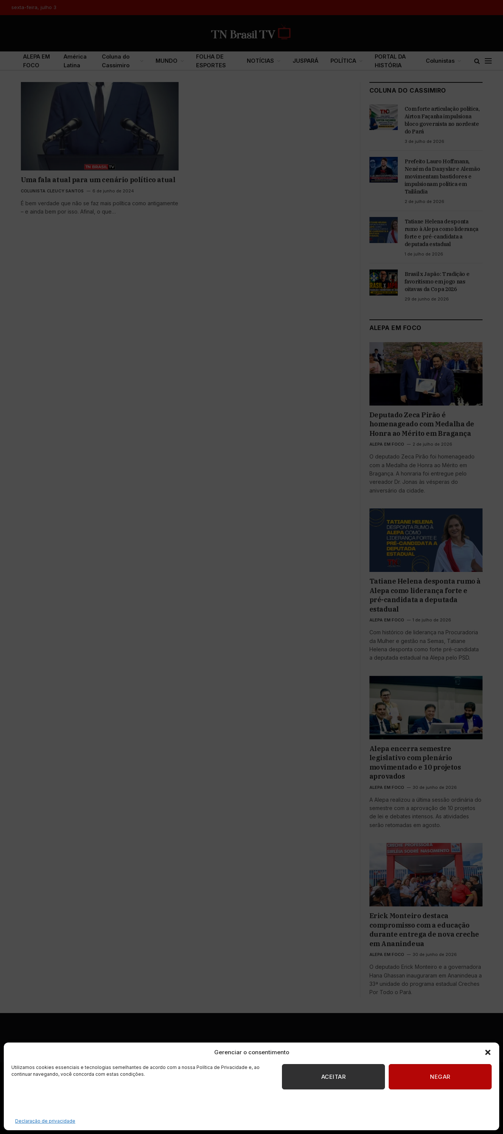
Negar (440, 1076)
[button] (488, 1052)
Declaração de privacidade (45, 1121)
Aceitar (333, 1076)
